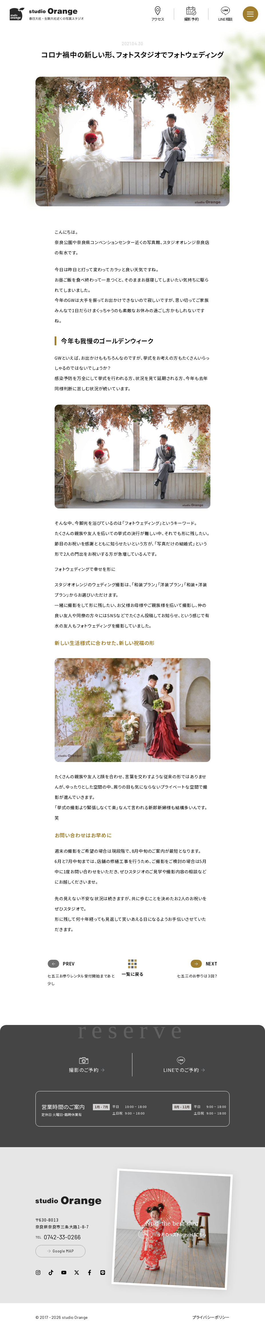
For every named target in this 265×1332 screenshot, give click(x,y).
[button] (47, 16)
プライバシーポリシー (211, 1317)
